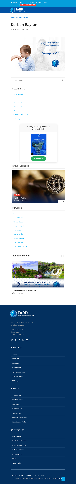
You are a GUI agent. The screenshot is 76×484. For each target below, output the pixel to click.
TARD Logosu (16, 381)
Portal (36, 475)
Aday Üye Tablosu (19, 99)
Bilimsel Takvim (18, 103)
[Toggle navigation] (64, 10)
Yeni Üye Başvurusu (27, 2)
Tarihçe (16, 214)
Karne (21, 475)
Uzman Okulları (16, 463)
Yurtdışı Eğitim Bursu (18, 450)
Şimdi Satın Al (38, 158)
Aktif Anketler (18, 111)
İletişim (15, 5)
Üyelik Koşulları (18, 242)
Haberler (14, 475)
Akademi (28, 475)
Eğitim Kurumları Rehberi (21, 107)
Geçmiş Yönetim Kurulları (19, 417)
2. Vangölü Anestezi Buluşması (24, 290)
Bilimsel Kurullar (18, 234)
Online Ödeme (41, 2)
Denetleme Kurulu (19, 226)
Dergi (43, 475)
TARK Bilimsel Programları (21, 115)
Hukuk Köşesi (18, 119)
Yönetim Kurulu (18, 222)
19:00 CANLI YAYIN (28, 5)
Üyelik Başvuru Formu (20, 246)
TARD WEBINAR (18, 95)
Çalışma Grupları (19, 238)
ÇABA (14, 458)
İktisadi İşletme (16, 436)
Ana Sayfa (14, 17)
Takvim (17, 195)
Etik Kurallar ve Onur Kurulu (20, 441)
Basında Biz (15, 363)
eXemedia (60, 478)
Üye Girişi (14, 2)
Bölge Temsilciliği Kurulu (19, 445)
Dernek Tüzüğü (18, 218)
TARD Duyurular (23, 17)
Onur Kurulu (17, 230)
